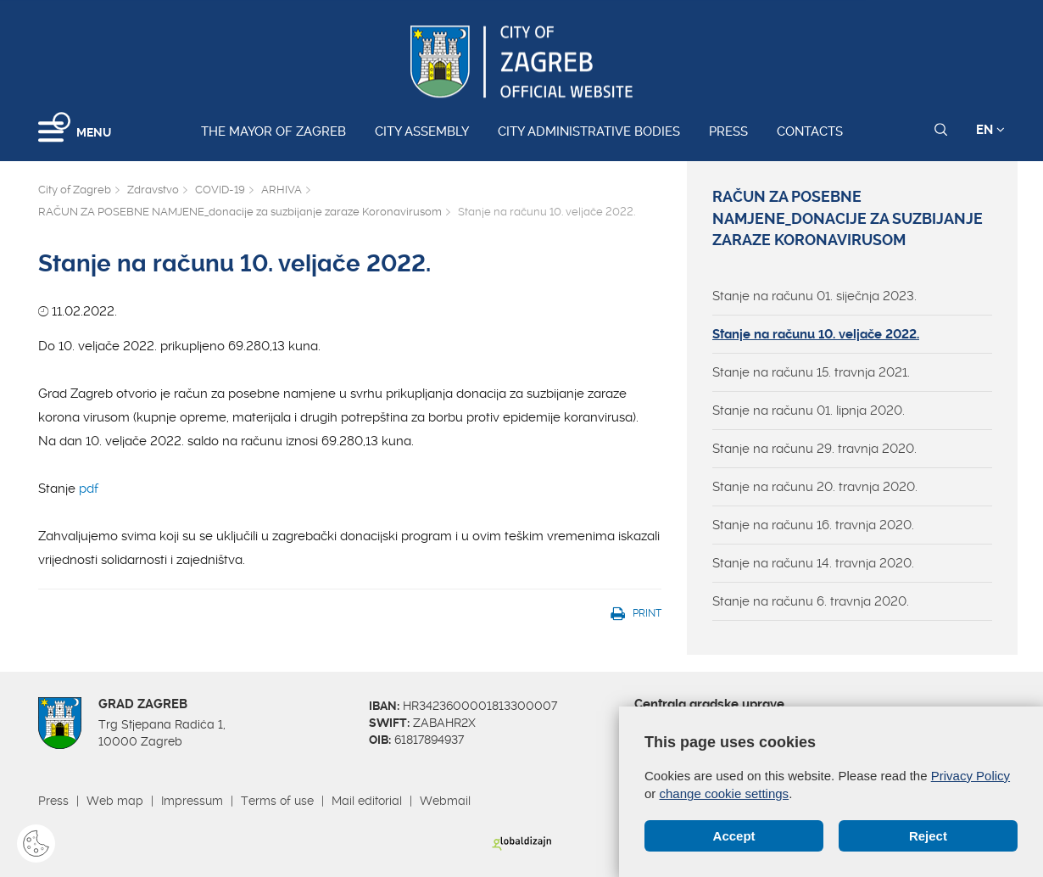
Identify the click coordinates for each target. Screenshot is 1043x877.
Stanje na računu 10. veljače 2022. (815, 334)
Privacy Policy (970, 775)
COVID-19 (220, 189)
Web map (114, 800)
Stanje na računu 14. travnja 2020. (813, 563)
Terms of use (277, 800)
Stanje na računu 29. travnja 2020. (814, 448)
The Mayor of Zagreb (273, 131)
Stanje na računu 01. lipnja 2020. (808, 410)
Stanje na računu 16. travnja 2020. (813, 525)
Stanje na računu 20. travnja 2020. (815, 486)
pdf (90, 488)
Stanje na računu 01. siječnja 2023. (814, 296)
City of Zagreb (74, 189)
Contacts (810, 131)
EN (990, 129)
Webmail (445, 800)
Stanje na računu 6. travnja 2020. (810, 601)
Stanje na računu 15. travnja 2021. (811, 372)
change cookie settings (724, 793)
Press (728, 131)
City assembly (422, 131)
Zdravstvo (153, 189)
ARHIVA (281, 189)
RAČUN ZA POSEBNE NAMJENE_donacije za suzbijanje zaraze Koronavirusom (240, 211)
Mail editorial (367, 800)
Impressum (192, 800)
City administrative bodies (589, 131)
